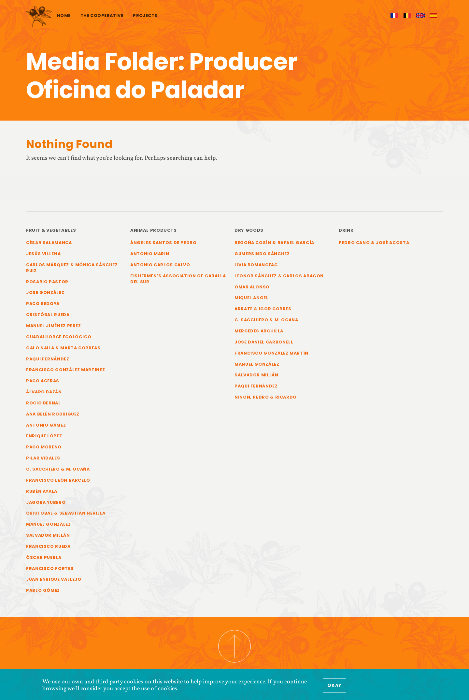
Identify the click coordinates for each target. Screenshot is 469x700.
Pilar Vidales (43, 458)
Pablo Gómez (43, 590)
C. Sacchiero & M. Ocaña (58, 469)
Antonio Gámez (46, 425)
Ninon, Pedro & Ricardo (265, 397)
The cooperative (101, 15)
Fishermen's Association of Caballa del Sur (178, 278)
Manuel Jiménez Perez (53, 325)
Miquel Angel (251, 297)
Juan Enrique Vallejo (53, 579)
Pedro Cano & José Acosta (374, 242)
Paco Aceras (42, 381)
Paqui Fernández (47, 359)
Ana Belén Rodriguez (52, 414)
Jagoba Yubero (45, 502)
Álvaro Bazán (44, 392)
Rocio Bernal (43, 403)
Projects (145, 15)
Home (64, 15)
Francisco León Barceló (58, 480)
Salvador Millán (48, 535)
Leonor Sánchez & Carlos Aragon (279, 276)
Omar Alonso (252, 287)
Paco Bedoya (43, 303)
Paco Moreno (44, 447)
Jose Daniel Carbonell (263, 342)
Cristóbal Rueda (48, 314)
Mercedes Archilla (258, 331)
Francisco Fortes (50, 568)
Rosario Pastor (47, 281)
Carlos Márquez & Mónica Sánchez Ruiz (72, 267)
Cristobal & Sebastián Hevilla (66, 513)
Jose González (45, 292)
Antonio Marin (149, 253)
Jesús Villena (43, 253)
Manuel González (48, 524)
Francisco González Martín (271, 353)
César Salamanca (49, 242)
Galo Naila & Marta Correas (63, 348)
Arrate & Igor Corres (262, 309)
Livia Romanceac (256, 265)
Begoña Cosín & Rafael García (274, 242)
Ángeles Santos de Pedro (163, 242)
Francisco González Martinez (65, 369)
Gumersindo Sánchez (262, 253)
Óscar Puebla (44, 557)
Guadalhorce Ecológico (58, 337)
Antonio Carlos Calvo (160, 265)
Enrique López (44, 436)
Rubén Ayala (41, 491)
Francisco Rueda (48, 546)
